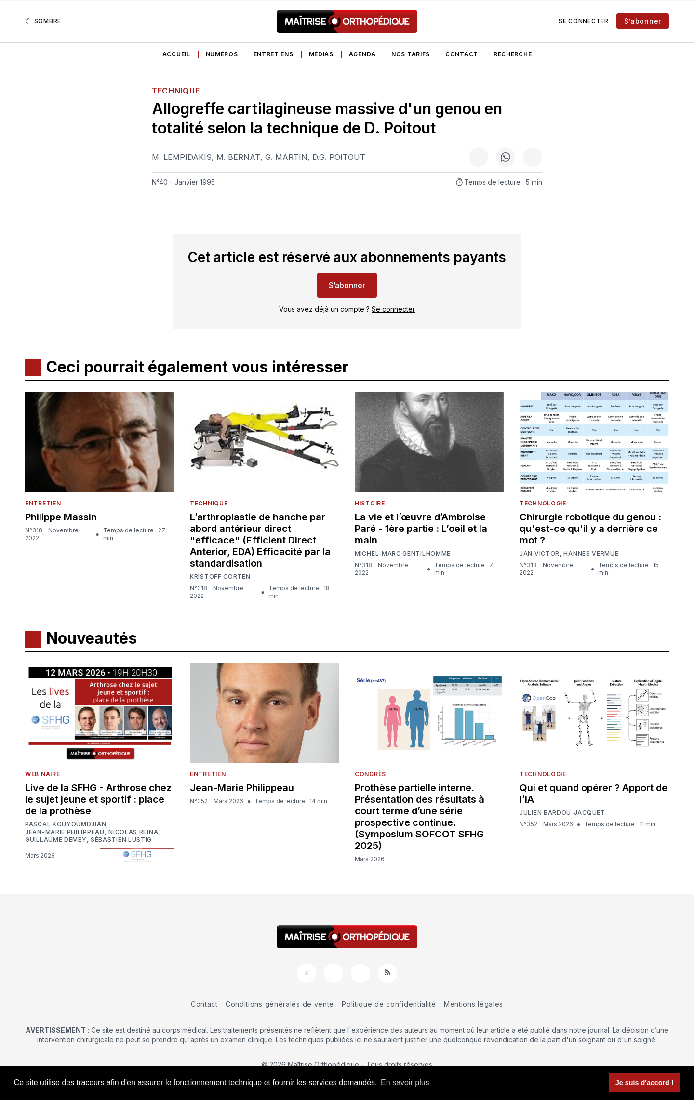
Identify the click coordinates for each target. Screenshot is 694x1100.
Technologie (543, 503)
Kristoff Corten (220, 577)
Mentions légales (473, 1004)
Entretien (43, 503)
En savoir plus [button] (405, 1082)
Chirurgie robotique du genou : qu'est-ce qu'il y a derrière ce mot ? (590, 528)
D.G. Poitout (338, 157)
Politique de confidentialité (389, 1004)
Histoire (370, 503)
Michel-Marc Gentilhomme (403, 553)
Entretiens (274, 54)
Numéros (222, 54)
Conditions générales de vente (280, 1004)
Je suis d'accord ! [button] (644, 1083)
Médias (321, 54)
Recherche (513, 54)
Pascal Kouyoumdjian (65, 824)
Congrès (370, 774)
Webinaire (42, 774)
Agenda (362, 54)
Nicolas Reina (133, 832)
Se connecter (583, 21)
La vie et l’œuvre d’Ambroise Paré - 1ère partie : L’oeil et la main (421, 528)
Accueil (176, 54)
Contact (461, 54)
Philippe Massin (61, 517)
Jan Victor (540, 553)
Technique (176, 90)
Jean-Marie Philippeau (65, 832)
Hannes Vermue (590, 553)
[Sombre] (43, 21)
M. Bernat (238, 157)
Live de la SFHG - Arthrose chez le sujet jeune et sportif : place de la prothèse (98, 799)
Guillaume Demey (56, 840)
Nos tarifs (410, 54)
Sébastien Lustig (121, 840)
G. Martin (286, 157)
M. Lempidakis (182, 157)
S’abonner (642, 21)
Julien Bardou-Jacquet (562, 813)
